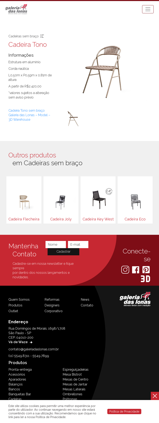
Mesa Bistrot (72, 374)
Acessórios (16, 374)
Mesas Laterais (74, 389)
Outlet (13, 311)
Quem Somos (19, 299)
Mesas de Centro (75, 379)
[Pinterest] (146, 269)
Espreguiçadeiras (76, 369)
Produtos (15, 305)
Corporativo (53, 311)
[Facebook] (136, 269)
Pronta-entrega (20, 369)
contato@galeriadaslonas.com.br (33, 349)
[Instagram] (126, 269)
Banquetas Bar (19, 394)
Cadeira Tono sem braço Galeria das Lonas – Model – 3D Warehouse (29, 115)
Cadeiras (15, 399)
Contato (87, 305)
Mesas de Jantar (75, 384)
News (85, 299)
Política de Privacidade (124, 411)
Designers (52, 305)
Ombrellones (72, 394)
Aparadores (17, 379)
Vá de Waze (21, 342)
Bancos (14, 389)
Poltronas (70, 399)
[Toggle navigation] (148, 9)
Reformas (52, 299)
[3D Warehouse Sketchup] (145, 279)
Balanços (15, 384)
